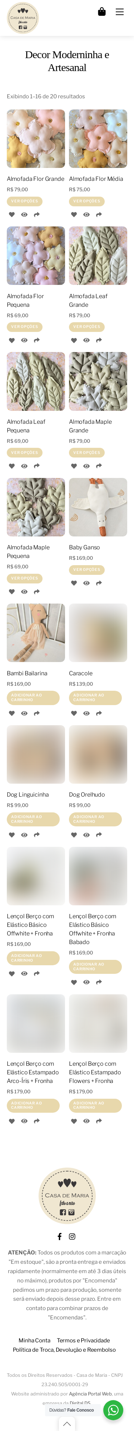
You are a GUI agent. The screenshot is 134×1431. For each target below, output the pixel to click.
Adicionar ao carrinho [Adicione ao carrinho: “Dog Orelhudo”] (88, 819)
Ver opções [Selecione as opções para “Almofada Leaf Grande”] (86, 326)
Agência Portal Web (90, 1394)
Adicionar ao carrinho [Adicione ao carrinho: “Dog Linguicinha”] (26, 819)
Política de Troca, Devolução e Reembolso (64, 1349)
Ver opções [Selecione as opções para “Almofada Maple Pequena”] (24, 578)
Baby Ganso (84, 547)
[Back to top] (67, 1424)
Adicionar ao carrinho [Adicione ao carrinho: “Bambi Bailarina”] (26, 697)
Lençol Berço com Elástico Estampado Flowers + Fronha (95, 1072)
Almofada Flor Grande (35, 178)
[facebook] (60, 1235)
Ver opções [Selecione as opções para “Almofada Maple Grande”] (86, 452)
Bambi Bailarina (27, 673)
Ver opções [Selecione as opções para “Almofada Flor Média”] (86, 201)
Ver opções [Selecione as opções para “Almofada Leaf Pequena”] (24, 452)
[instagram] (73, 1235)
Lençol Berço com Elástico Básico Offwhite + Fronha (30, 925)
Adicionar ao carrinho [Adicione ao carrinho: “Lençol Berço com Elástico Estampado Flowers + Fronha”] (88, 1105)
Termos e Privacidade (83, 1340)
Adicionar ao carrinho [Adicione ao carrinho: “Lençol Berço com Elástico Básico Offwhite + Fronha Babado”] (88, 966)
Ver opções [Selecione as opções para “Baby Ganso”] (86, 569)
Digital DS (80, 1403)
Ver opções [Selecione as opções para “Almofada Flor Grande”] (24, 201)
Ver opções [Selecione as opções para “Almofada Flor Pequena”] (24, 326)
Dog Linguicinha (28, 794)
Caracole (81, 673)
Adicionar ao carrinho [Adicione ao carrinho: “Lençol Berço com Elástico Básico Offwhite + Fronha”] (26, 957)
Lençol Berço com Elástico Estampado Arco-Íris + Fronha (33, 1072)
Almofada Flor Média (96, 178)
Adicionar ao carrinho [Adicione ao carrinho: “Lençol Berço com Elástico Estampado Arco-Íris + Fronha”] (26, 1105)
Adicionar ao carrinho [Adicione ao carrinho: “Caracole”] (88, 697)
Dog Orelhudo (87, 794)
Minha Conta (34, 1340)
